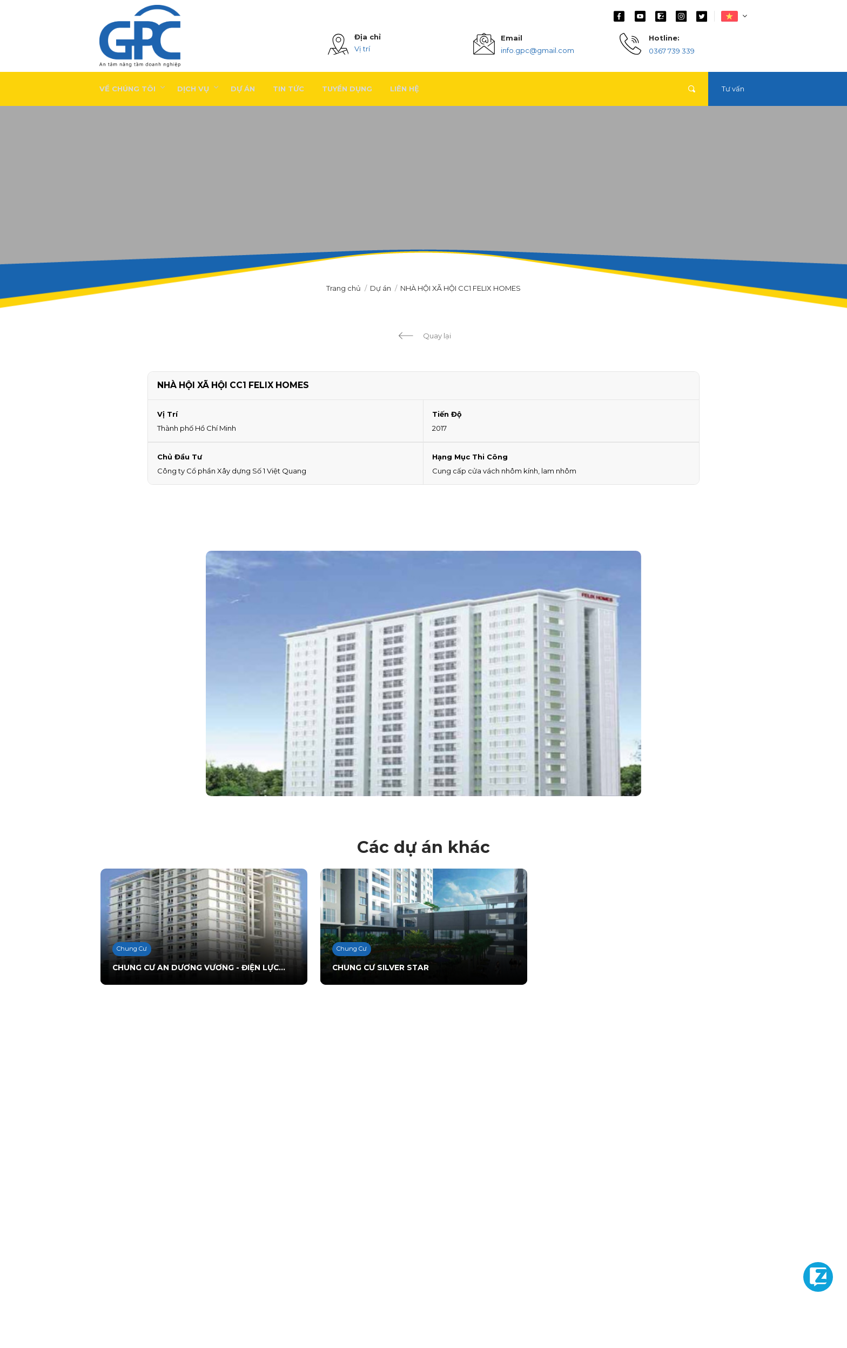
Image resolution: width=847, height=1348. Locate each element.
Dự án (380, 288)
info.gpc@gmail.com (537, 50)
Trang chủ (343, 288)
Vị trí (362, 48)
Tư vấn (733, 88)
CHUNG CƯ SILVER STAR (378, 968)
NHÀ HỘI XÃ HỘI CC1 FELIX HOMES (460, 288)
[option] (424, 673)
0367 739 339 (672, 50)
